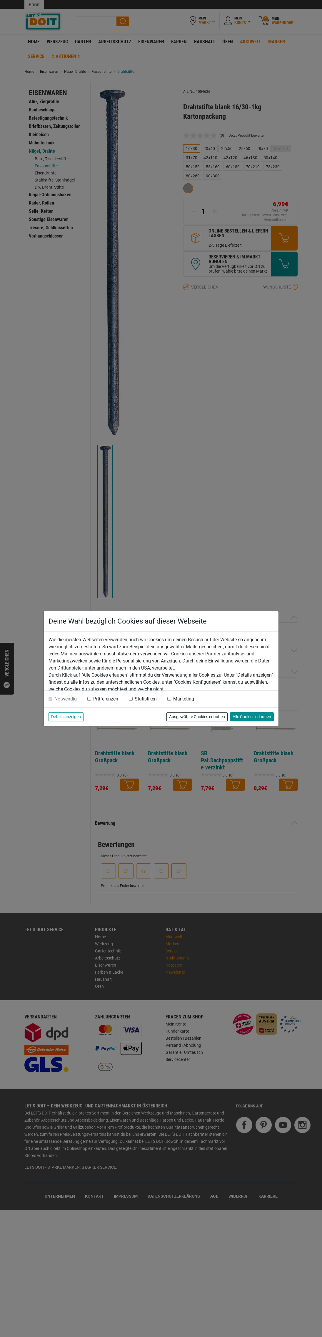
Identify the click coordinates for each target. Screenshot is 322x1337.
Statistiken (146, 699)
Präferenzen (105, 699)
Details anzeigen (66, 716)
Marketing (183, 699)
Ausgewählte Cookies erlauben (197, 716)
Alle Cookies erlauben (252, 716)
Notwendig (65, 699)
